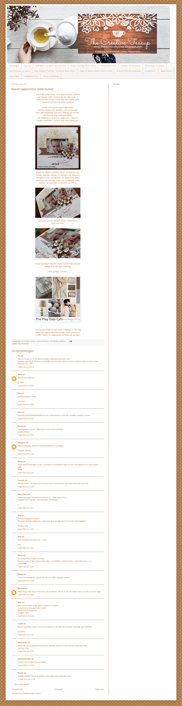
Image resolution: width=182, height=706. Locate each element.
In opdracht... (150, 71)
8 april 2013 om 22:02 (26, 651)
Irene (20, 412)
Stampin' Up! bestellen (130, 65)
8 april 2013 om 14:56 (26, 567)
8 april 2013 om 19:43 (26, 616)
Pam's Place (23, 494)
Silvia (20, 375)
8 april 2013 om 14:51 (26, 529)
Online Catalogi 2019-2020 (83, 65)
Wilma (20, 555)
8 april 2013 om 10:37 (26, 419)
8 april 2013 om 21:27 (26, 635)
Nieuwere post (17, 689)
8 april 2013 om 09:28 (26, 367)
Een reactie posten (22, 684)
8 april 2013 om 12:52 (26, 473)
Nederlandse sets (108, 65)
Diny (19, 516)
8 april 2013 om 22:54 (26, 665)
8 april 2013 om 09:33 (26, 386)
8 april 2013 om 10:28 (26, 405)
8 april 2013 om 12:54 (26, 487)
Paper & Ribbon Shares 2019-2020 (96, 71)
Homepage (58, 689)
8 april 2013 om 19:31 (26, 595)
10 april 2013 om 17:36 (26, 679)
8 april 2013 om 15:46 (26, 581)
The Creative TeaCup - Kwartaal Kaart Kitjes (54, 71)
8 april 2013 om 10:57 (26, 435)
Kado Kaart (14, 76)
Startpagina (14, 65)
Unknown (21, 443)
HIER (68, 115)
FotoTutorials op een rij (19, 71)
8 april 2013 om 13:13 (26, 508)
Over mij (27, 65)
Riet (19, 393)
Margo (20, 462)
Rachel (20, 673)
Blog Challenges (23, 343)
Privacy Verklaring (51, 76)
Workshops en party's (155, 65)
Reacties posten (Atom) (31, 693)
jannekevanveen (24, 659)
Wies (20, 602)
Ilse (19, 356)
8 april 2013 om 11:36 (26, 454)
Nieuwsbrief (166, 71)
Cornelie (21, 480)
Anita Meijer (22, 642)
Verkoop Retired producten (128, 71)
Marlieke (21, 588)
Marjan (21, 574)
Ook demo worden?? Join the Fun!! (50, 65)
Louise (20, 624)
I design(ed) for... (31, 76)
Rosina (20, 426)
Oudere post (99, 689)
